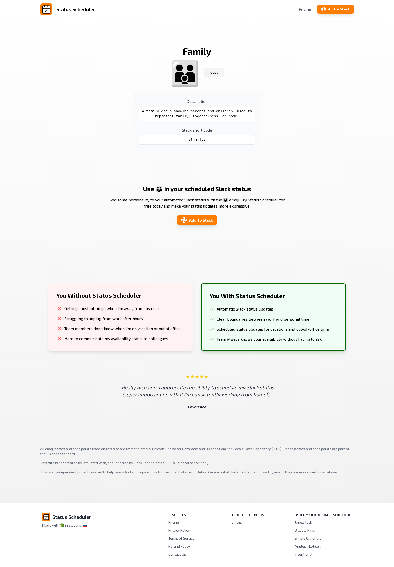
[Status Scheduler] (92, 9)
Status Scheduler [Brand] (71, 517)
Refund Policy (179, 546)
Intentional (303, 554)
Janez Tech (303, 522)
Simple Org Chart (308, 538)
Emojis (237, 522)
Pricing (305, 9)
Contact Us (177, 554)
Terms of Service (181, 538)
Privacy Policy (179, 530)
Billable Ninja (305, 530)
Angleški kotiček (308, 546)
